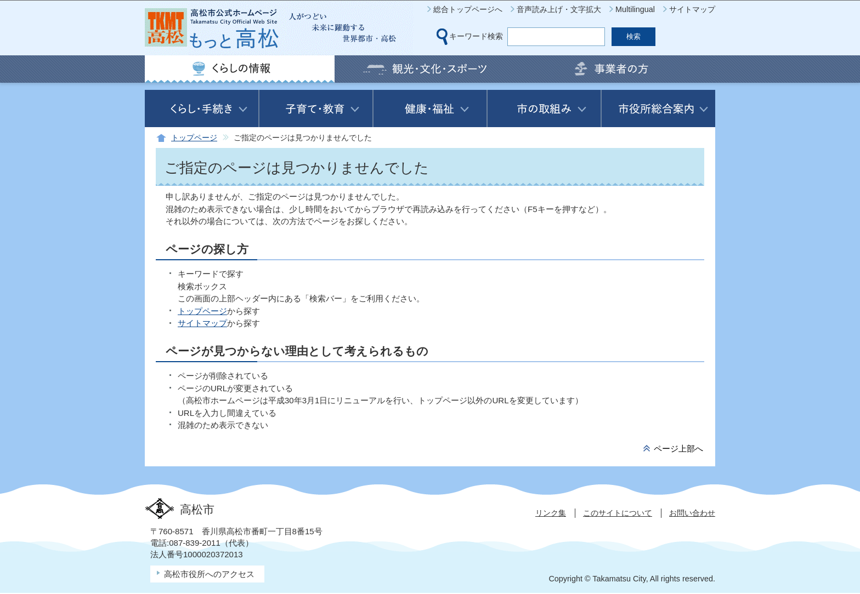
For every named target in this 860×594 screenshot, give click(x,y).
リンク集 (550, 513)
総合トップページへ (467, 9)
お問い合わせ (692, 513)
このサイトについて (617, 513)
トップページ (194, 138)
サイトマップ (692, 9)
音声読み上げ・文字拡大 (559, 9)
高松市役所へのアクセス (209, 574)
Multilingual (635, 9)
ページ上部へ (678, 448)
